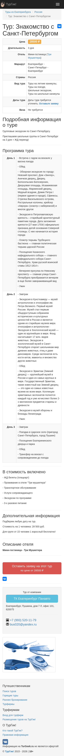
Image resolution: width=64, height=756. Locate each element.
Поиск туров (9, 691)
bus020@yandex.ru (23, 624)
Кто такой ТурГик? (13, 730)
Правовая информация (15, 734)
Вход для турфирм (13, 715)
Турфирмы (8, 704)
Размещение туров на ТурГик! (19, 719)
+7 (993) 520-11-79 (23, 620)
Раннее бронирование (15, 699)
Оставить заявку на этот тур (32, 568)
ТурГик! (11, 4)
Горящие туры (10, 695)
